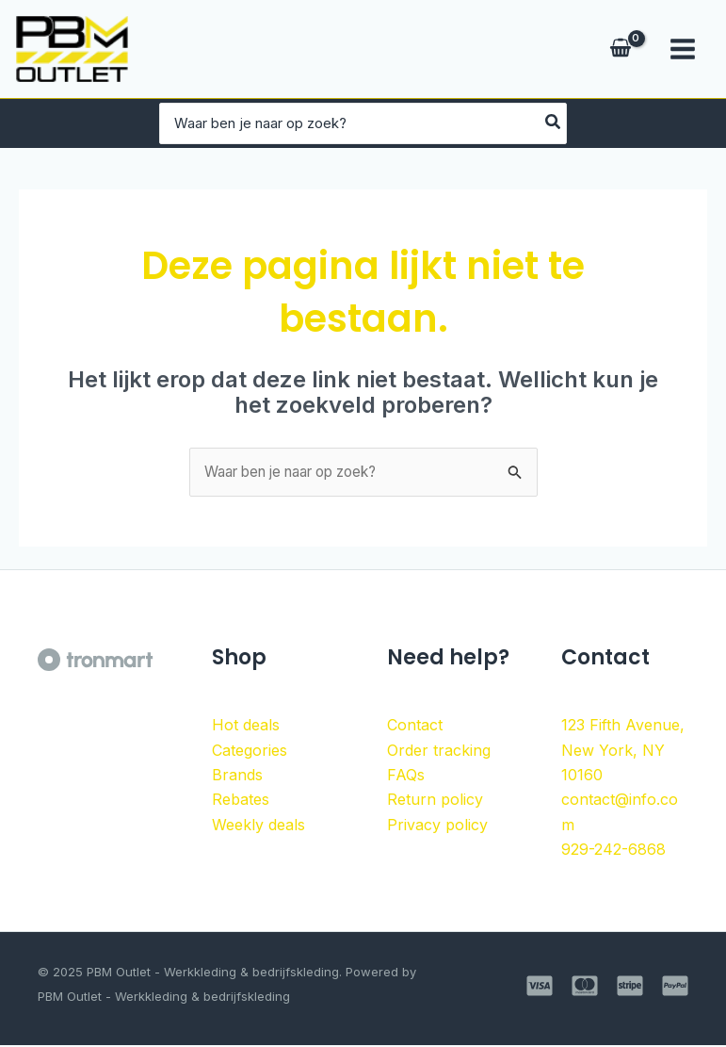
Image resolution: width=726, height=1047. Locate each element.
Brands (237, 775)
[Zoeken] (656, 123)
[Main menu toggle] (682, 49)
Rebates (240, 800)
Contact (415, 725)
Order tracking (439, 751)
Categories (249, 751)
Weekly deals (258, 825)
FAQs (406, 775)
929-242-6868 (613, 850)
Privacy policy (437, 825)
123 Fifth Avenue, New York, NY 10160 (623, 750)
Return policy (435, 800)
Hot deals (246, 725)
